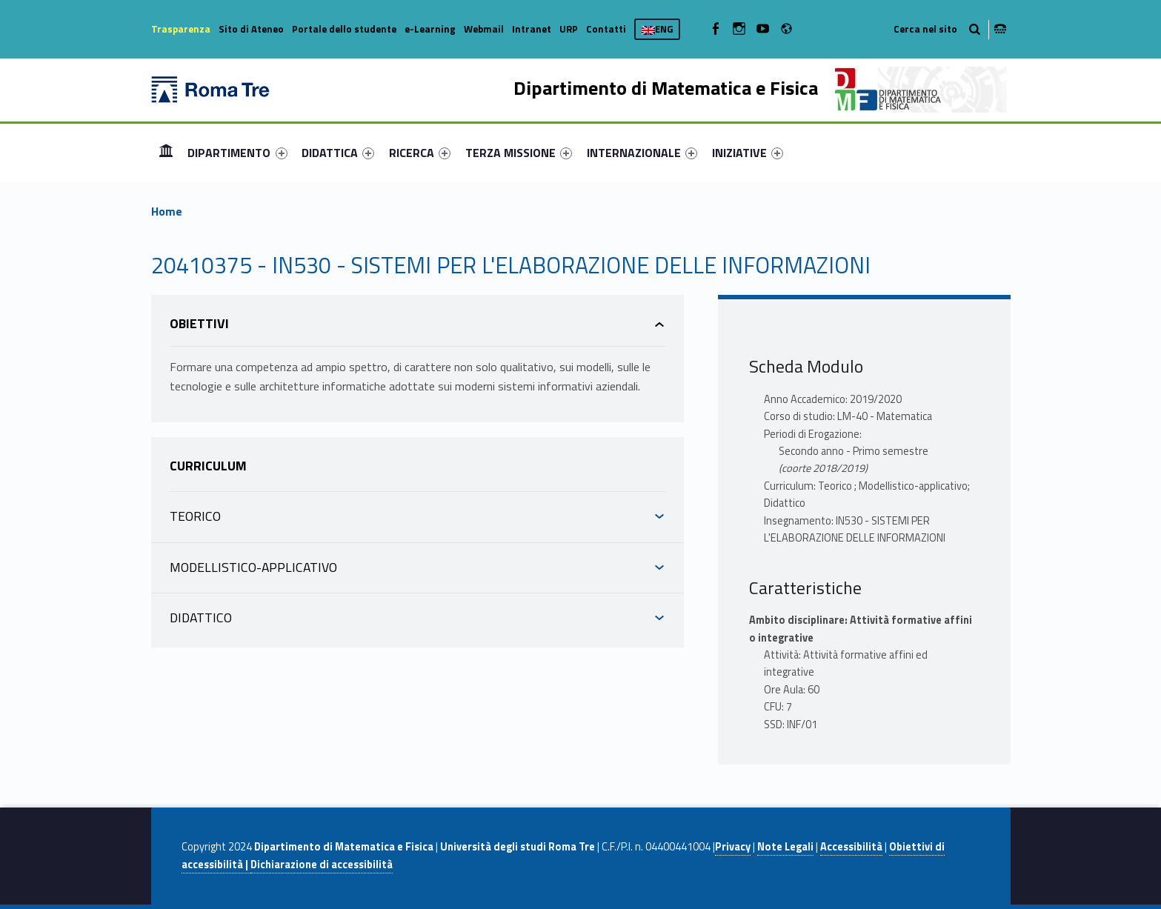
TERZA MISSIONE (518, 153)
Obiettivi (199, 323)
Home (166, 152)
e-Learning (430, 28)
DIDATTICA (338, 153)
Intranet (531, 28)
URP (568, 28)
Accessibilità (851, 847)
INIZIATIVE (747, 153)
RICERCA (419, 153)
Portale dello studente (344, 28)
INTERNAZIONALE (642, 153)
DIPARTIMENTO (237, 153)
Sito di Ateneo (251, 28)
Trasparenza (180, 28)
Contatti (606, 28)
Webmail (484, 28)
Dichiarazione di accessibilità (321, 864)
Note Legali (785, 847)
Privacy (733, 847)
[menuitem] (166, 152)
